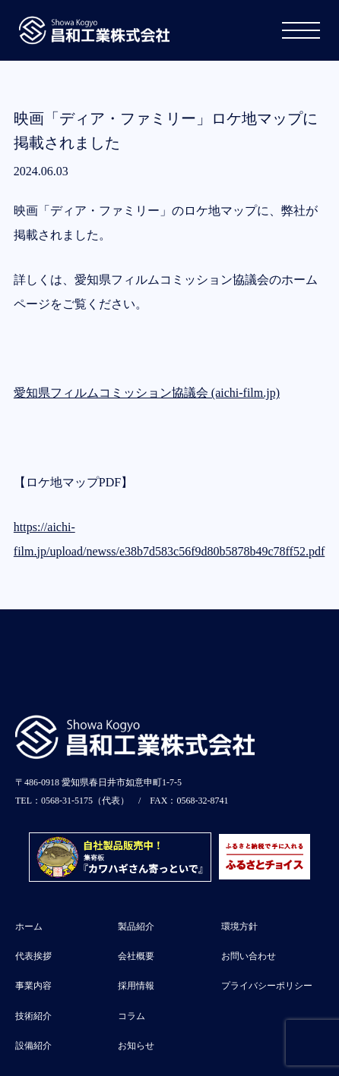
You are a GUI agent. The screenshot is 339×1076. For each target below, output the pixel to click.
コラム (131, 1016)
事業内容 (33, 985)
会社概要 (136, 956)
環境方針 (239, 926)
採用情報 (136, 985)
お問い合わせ (248, 956)
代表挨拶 (33, 956)
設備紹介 (33, 1045)
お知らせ (136, 1045)
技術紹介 (33, 1016)
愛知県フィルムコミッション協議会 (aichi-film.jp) (147, 392)
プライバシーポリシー (266, 985)
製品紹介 (136, 926)
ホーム (29, 926)
